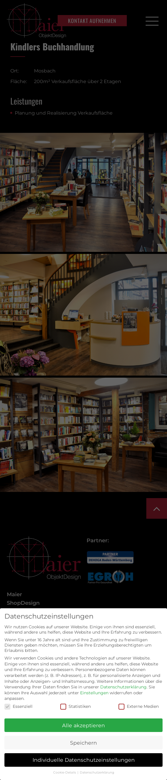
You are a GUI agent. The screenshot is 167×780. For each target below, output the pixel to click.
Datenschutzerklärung (123, 687)
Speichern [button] (83, 743)
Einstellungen (94, 692)
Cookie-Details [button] (65, 772)
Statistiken (75, 706)
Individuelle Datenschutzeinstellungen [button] (84, 760)
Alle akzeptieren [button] (83, 725)
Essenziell (18, 706)
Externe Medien (139, 706)
